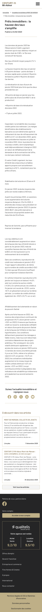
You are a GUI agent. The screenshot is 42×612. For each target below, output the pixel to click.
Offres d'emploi (8, 553)
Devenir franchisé (9, 559)
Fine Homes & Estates (11, 570)
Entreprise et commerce (12, 564)
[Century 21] (9, 4)
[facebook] (4, 503)
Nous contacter (8, 586)
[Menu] (38, 3)
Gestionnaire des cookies (21, 608)
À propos (5, 575)
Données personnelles (21, 603)
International (7, 580)
